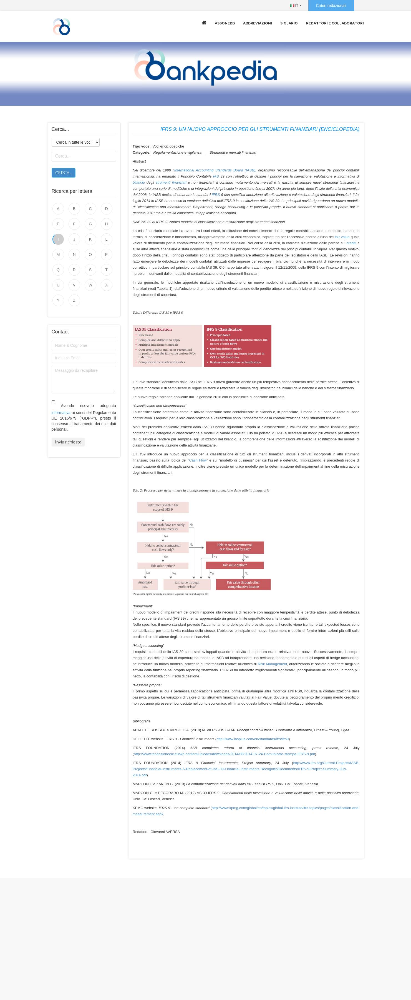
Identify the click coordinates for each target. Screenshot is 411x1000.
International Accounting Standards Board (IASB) (214, 170)
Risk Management (272, 664)
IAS (216, 176)
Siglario (289, 23)
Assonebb (225, 23)
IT (294, 5)
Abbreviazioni (257, 23)
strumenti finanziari (171, 182)
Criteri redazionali (331, 5)
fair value (342, 237)
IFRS (216, 195)
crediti (351, 243)
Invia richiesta (68, 442)
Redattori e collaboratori (335, 23)
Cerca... (63, 172)
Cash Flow (198, 460)
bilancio (139, 182)
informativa (61, 412)
